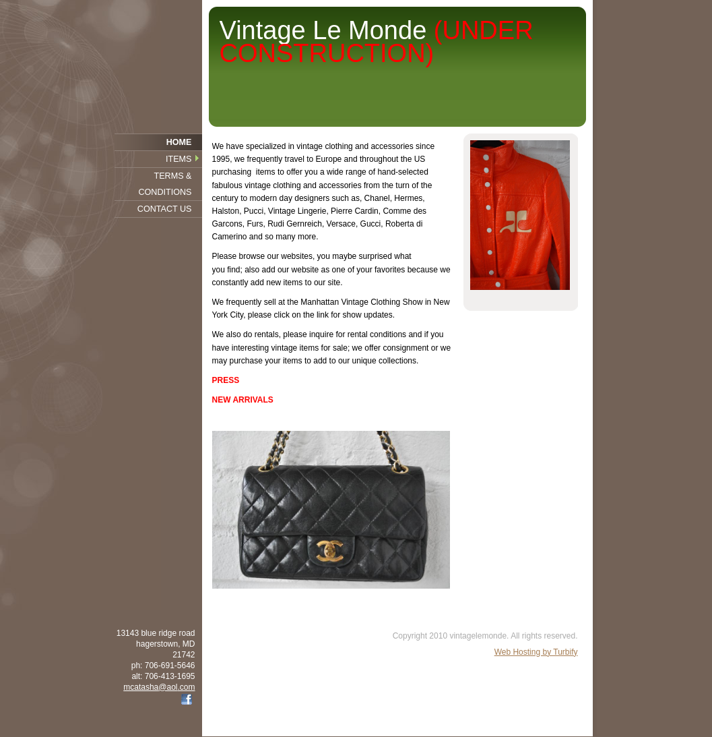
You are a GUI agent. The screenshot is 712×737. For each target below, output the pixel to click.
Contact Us (164, 209)
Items (178, 159)
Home (179, 142)
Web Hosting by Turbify (536, 652)
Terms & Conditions (164, 184)
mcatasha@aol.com (159, 687)
